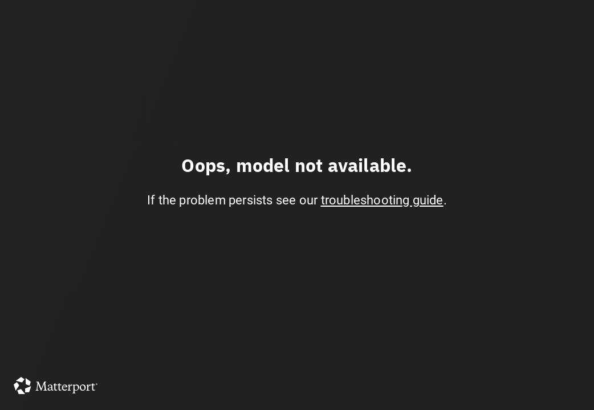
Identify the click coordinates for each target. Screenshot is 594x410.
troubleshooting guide (382, 200)
